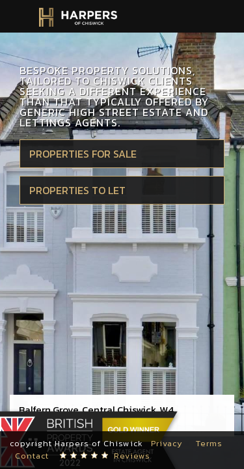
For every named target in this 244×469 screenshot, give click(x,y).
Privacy (167, 443)
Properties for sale (83, 154)
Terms (209, 443)
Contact (32, 455)
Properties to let (77, 190)
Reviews (132, 455)
